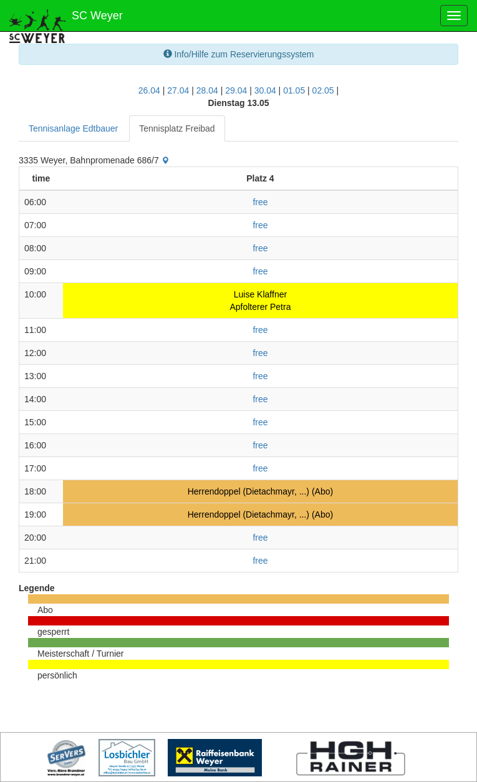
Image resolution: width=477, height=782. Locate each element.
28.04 (207, 90)
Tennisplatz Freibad (176, 128)
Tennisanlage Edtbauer (73, 128)
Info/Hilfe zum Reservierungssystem (238, 54)
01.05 (294, 90)
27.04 (178, 90)
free (260, 202)
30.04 (265, 90)
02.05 (323, 90)
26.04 (149, 90)
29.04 (236, 90)
